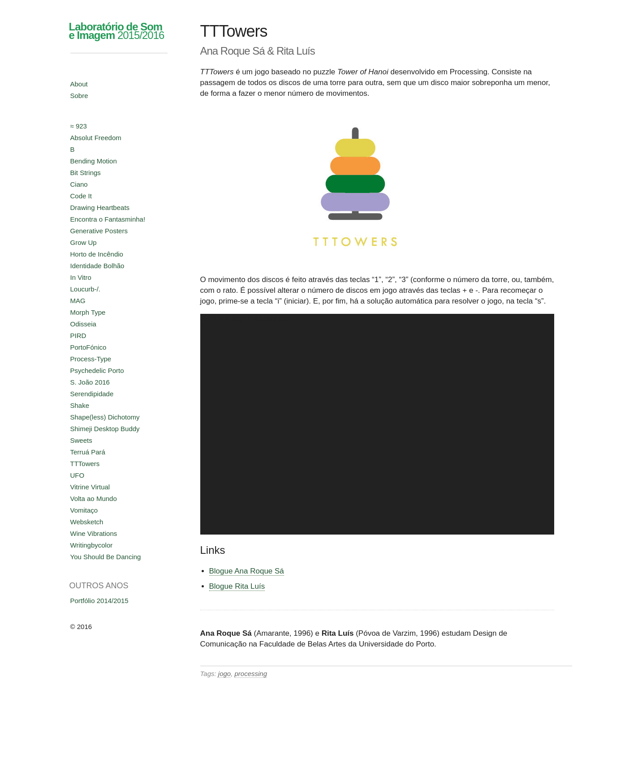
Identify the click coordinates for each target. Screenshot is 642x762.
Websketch (86, 522)
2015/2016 (116, 31)
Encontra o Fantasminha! (108, 219)
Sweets (81, 440)
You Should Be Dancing (105, 557)
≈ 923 (78, 126)
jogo (224, 673)
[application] (377, 424)
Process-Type (91, 359)
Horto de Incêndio (96, 254)
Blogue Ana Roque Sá (246, 571)
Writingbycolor (91, 545)
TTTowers (85, 463)
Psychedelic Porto (97, 370)
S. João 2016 (90, 382)
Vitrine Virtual (90, 487)
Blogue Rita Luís (237, 586)
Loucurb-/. (85, 289)
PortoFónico (88, 347)
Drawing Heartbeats (100, 207)
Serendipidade (92, 394)
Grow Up (83, 242)
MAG (78, 300)
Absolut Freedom (95, 137)
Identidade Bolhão (97, 266)
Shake (80, 405)
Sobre (79, 95)
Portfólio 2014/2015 (99, 600)
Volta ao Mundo (93, 498)
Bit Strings (85, 172)
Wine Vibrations (93, 533)
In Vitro (80, 277)
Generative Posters (99, 231)
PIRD (78, 335)
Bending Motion (93, 161)
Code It (81, 196)
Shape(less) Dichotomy (105, 417)
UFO (77, 475)
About (79, 84)
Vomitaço (84, 510)
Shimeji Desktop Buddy (105, 428)
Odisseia (83, 324)
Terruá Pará (87, 452)
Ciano (79, 184)
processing (251, 673)
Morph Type (88, 312)
